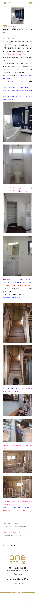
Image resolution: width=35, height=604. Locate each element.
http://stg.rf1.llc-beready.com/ (23, 536)
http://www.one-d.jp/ (20, 526)
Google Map (17, 574)
